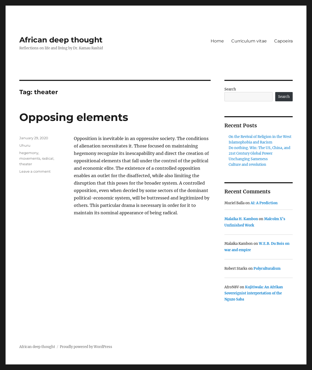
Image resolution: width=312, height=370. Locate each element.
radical (47, 158)
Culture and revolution (247, 164)
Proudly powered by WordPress (86, 347)
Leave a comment (35, 171)
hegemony (28, 153)
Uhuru (24, 145)
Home (217, 40)
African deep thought (60, 39)
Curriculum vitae (249, 40)
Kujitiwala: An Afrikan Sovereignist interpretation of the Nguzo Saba (253, 293)
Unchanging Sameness (248, 159)
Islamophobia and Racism (250, 142)
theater (25, 164)
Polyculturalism (267, 268)
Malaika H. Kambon (241, 219)
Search (230, 89)
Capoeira (283, 40)
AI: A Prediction (264, 203)
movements (29, 158)
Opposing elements (73, 117)
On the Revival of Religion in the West (260, 136)
